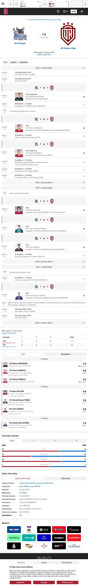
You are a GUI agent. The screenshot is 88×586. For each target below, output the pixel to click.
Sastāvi (14, 62)
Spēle (5, 62)
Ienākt (74, 11)
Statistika (24, 62)
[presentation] (10, 4)
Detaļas (44, 563)
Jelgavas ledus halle (44, 54)
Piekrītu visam (67, 582)
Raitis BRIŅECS (24, 486)
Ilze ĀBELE (23, 493)
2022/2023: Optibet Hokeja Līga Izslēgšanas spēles (45, 20)
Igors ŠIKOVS (35, 486)
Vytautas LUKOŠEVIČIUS (44, 483)
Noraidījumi (65, 354)
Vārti (23, 354)
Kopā (12, 441)
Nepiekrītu (20, 582)
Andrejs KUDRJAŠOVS (27, 483)
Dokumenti (65, 478)
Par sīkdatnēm (67, 563)
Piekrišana (21, 563)
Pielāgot (44, 582)
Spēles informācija (22, 478)
